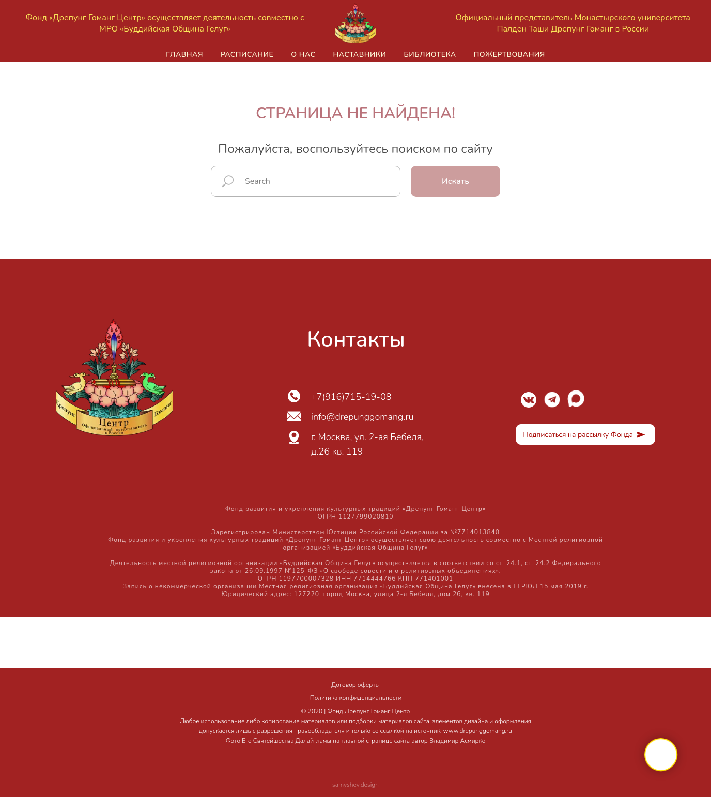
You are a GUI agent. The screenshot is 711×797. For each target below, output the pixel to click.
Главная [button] (184, 54)
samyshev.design (355, 784)
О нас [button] (303, 54)
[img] (528, 400)
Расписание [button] (247, 54)
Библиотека (430, 54)
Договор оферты (355, 685)
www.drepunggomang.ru (477, 731)
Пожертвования (509, 54)
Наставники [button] (359, 54)
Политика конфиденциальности (356, 698)
